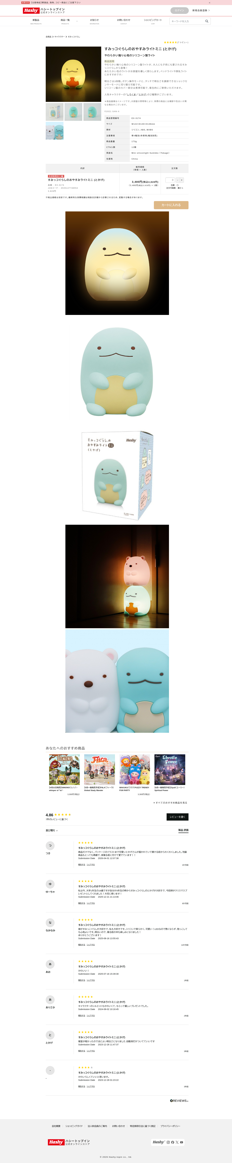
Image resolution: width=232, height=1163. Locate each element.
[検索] (207, 21)
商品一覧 (65, 22)
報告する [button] (81, 865)
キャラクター (59, 37)
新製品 (35, 22)
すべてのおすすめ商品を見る (171, 803)
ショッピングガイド (74, 1126)
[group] (61, 815)
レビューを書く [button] (177, 817)
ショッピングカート (153, 22)
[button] (117, 42)
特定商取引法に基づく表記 (142, 1126)
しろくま (131, 94)
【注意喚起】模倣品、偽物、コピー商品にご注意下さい (56, 2)
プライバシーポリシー (170, 1126)
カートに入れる (171, 205)
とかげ (142, 94)
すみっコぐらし (74, 37)
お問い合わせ (123, 22)
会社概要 (56, 1126)
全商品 (48, 37)
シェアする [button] (91, 865)
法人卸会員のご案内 (97, 1126)
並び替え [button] (52, 830)
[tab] (183, 831)
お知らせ (94, 22)
